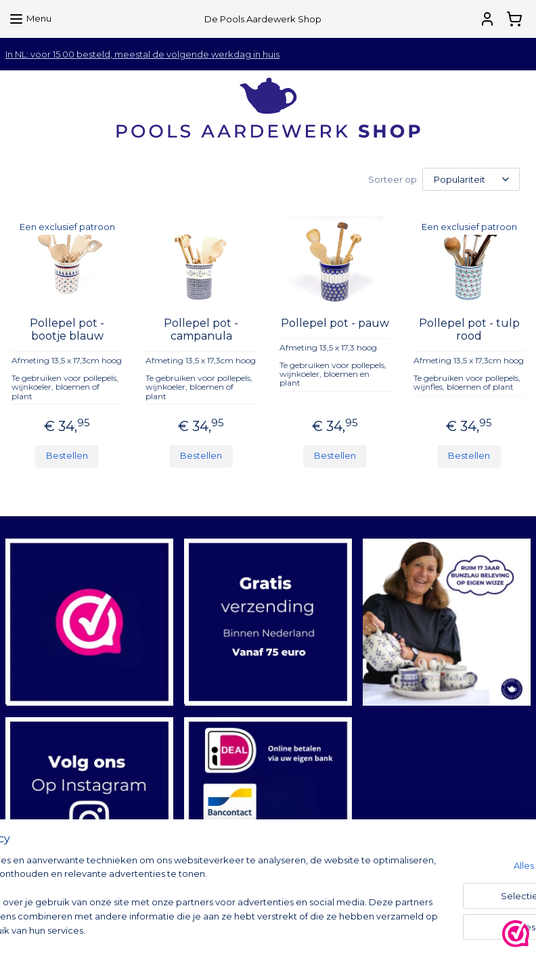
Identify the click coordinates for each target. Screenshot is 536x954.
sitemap (333, 929)
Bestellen (67, 455)
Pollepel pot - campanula (201, 329)
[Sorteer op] (471, 179)
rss (358, 929)
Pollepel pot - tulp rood (469, 329)
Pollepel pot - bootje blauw (67, 329)
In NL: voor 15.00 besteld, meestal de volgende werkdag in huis (142, 54)
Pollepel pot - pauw (335, 323)
